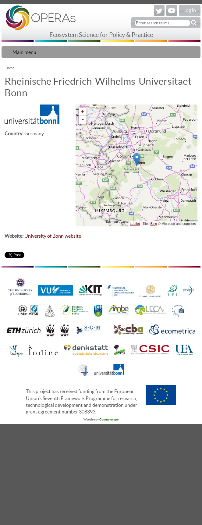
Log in (189, 10)
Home (9, 68)
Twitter (159, 10)
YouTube (171, 10)
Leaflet (135, 223)
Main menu (24, 52)
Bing (154, 223)
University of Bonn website (52, 236)
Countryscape (109, 419)
